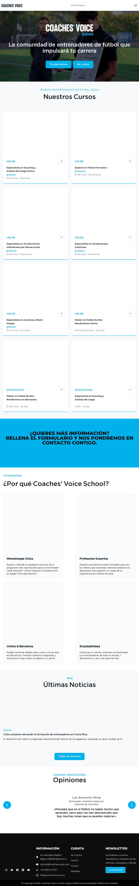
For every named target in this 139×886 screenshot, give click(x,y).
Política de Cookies (108, 883)
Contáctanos (78, 5)
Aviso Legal (65, 883)
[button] (5, 717)
